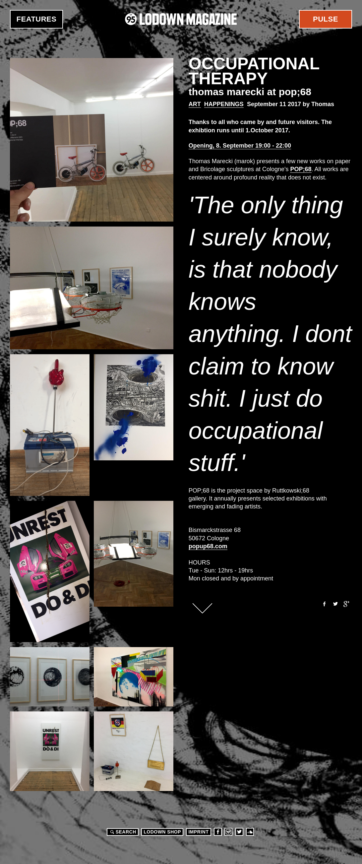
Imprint (198, 831)
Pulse (325, 19)
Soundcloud (250, 832)
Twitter (335, 604)
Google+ (346, 604)
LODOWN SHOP (162, 831)
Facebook (324, 604)
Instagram (228, 832)
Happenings (224, 104)
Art (195, 104)
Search (122, 832)
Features (37, 19)
